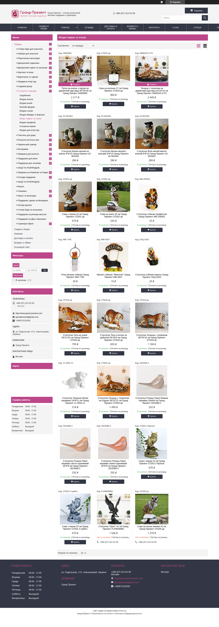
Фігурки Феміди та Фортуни (32, 115)
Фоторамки (23, 149)
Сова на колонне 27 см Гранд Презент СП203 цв (113, 89)
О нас (176, 27)
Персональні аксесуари (29, 58)
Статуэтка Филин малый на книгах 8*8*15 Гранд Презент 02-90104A (190, 90)
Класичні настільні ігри (28, 140)
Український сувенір (27, 144)
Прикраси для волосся (28, 154)
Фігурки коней (26, 103)
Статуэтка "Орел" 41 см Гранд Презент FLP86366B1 (152, 404)
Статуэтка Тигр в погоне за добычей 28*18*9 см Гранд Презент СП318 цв (113, 277)
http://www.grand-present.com (29, 313)
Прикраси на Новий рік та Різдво (33, 172)
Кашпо (21, 186)
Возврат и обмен (132, 27)
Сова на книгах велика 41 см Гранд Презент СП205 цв (190, 404)
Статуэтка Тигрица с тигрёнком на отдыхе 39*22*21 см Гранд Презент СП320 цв (75, 340)
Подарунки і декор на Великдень (33, 200)
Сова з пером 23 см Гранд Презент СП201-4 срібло (113, 404)
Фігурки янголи (26, 99)
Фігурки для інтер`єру (29, 130)
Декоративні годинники (28, 63)
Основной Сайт (22, 247)
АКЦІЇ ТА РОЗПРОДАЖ (29, 168)
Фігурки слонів (26, 111)
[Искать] (205, 18)
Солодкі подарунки (26, 177)
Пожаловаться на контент (102, 491)
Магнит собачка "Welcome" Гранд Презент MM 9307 (151, 215)
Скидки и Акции (44, 27)
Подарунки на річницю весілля (32, 214)
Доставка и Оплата (110, 27)
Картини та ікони (25, 72)
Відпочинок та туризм (28, 77)
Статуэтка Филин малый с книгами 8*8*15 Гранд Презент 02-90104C (75, 153)
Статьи (197, 27)
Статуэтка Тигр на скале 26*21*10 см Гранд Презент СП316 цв (75, 277)
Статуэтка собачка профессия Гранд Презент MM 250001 (75, 215)
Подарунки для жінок (27, 158)
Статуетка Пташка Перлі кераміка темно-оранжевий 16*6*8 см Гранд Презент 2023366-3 (190, 341)
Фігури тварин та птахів (30, 118)
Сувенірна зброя (25, 223)
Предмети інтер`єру (27, 81)
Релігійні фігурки (27, 107)
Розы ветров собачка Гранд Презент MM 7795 (113, 215)
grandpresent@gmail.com (27, 317)
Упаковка (22, 191)
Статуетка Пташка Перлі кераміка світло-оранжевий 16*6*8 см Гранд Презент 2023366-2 (151, 341)
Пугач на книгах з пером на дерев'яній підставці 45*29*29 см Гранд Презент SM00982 (75, 90)
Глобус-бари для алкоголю (30, 49)
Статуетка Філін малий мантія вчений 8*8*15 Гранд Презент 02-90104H (113, 153)
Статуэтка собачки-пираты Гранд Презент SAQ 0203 (189, 215)
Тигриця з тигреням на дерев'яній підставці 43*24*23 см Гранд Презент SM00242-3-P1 (151, 90)
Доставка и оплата (23, 238)
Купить (76, 106)
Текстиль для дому (27, 135)
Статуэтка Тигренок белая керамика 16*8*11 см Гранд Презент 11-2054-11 (190, 277)
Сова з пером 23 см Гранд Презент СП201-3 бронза (75, 404)
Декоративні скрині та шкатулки (32, 67)
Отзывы (89, 27)
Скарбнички (25, 95)
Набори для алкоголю (28, 53)
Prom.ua (122, 488)
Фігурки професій (28, 122)
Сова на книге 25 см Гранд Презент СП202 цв (190, 152)
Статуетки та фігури (27, 91)
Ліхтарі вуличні (25, 205)
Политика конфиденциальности (128, 491)
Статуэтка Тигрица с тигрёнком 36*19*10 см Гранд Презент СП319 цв (151, 277)
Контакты (154, 27)
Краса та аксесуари (27, 196)
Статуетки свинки (28, 126)
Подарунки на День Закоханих (32, 219)
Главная (22, 27)
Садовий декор (25, 86)
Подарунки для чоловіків (29, 163)
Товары (65, 27)
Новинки (18, 234)
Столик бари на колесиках (30, 210)
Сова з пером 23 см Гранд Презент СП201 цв (152, 152)
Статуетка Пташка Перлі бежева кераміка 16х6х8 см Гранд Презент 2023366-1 (113, 340)
